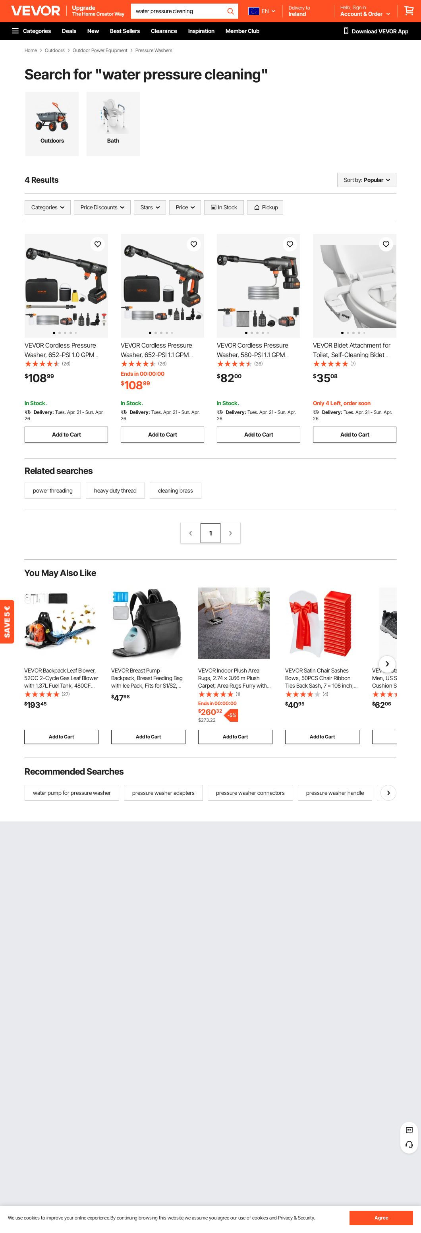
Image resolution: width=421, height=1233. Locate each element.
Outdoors (55, 50)
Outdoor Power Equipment (100, 50)
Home (31, 50)
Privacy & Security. (296, 1218)
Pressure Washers (153, 50)
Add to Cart (66, 434)
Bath (113, 140)
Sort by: (353, 179)
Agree (381, 1218)
